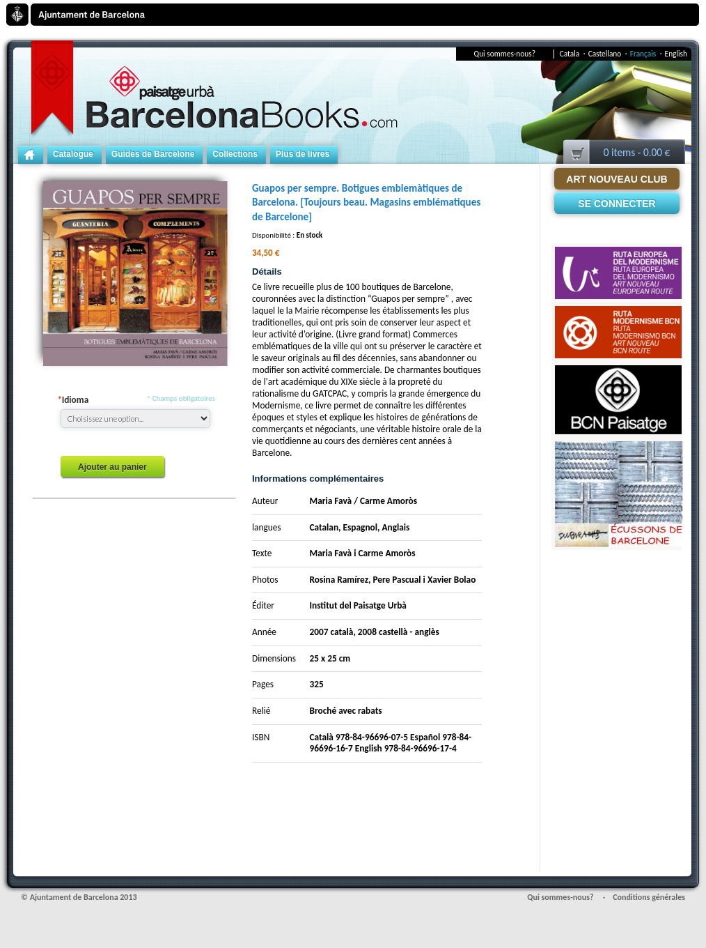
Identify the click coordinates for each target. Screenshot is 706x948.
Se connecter (616, 203)
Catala (573, 54)
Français (646, 54)
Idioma (72, 400)
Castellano (607, 54)
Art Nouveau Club (616, 179)
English (676, 54)
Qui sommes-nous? (504, 54)
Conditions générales (649, 897)
